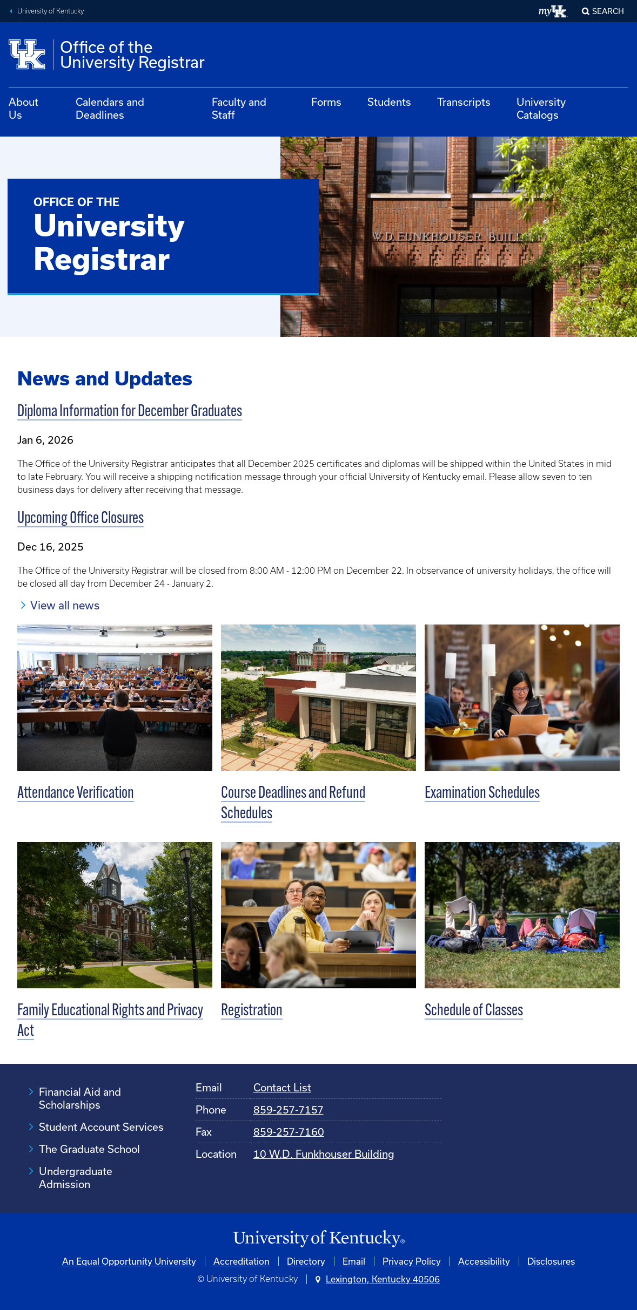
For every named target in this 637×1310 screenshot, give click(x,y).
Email (354, 1261)
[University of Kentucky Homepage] (318, 1239)
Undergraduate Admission (75, 1177)
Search (608, 11)
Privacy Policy (412, 1261)
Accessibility (484, 1261)
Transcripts (464, 102)
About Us (23, 108)
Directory (306, 1261)
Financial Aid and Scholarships (80, 1098)
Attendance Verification (75, 793)
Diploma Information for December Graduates (129, 412)
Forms (326, 102)
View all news (64, 605)
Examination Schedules (482, 793)
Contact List (282, 1087)
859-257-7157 (288, 1109)
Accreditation (241, 1261)
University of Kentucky (50, 11)
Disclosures (551, 1261)
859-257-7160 (288, 1131)
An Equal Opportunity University (129, 1261)
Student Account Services (101, 1127)
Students (389, 102)
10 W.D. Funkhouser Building (323, 1154)
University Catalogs (541, 108)
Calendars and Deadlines (110, 108)
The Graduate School (89, 1149)
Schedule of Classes (474, 1011)
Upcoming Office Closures (80, 519)
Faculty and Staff (239, 108)
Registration (252, 1011)
